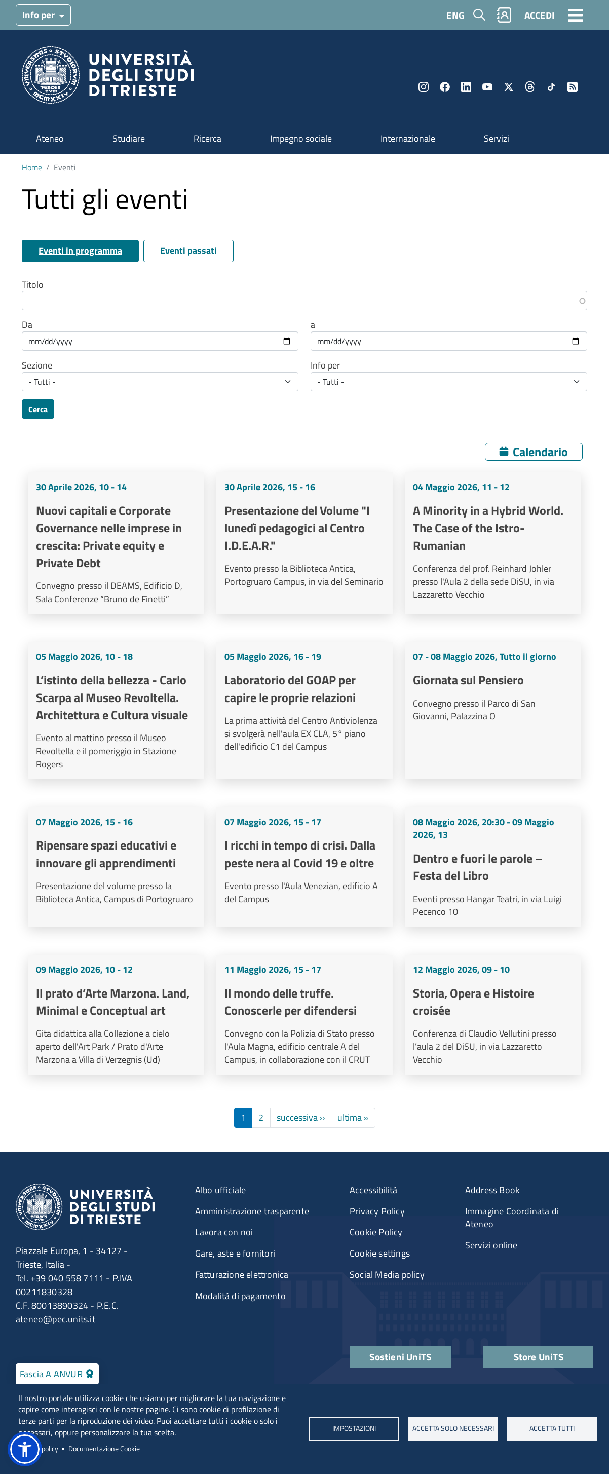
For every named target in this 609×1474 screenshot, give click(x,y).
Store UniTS (538, 1356)
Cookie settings (380, 1253)
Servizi (496, 138)
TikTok (551, 86)
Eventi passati (188, 250)
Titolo (33, 284)
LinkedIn (466, 86)
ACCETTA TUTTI (551, 1429)
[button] (25, 1449)
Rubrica (504, 15)
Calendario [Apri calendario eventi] (540, 451)
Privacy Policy (377, 1211)
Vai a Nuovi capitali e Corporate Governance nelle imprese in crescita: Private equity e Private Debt (116, 542)
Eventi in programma (80, 250)
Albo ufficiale (220, 1190)
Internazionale (407, 138)
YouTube (487, 86)
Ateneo (50, 138)
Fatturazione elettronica (242, 1274)
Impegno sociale (301, 138)
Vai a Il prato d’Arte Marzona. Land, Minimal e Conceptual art (116, 1015)
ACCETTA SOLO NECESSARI (452, 1429)
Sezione (37, 365)
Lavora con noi (224, 1232)
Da (27, 324)
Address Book (492, 1190)
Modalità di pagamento (240, 1296)
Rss (572, 86)
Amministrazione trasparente (252, 1211)
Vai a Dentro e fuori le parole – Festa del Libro (493, 867)
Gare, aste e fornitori (235, 1253)
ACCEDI (539, 15)
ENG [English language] (455, 15)
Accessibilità (374, 1190)
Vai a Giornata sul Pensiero (493, 710)
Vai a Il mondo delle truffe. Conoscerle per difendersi (304, 1015)
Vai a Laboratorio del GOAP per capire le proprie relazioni (304, 710)
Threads (530, 86)
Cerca (38, 409)
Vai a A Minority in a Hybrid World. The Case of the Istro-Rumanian (493, 542)
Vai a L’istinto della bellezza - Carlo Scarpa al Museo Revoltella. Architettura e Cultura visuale (116, 710)
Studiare (128, 138)
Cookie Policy (376, 1232)
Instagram (423, 86)
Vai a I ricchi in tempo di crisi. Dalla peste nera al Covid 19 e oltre (304, 867)
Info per (39, 14)
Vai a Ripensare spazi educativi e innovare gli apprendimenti (116, 867)
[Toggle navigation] (575, 14)
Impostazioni (354, 1429)
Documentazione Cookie (104, 1449)
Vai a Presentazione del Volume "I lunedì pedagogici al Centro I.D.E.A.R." (304, 542)
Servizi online (491, 1245)
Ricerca (207, 138)
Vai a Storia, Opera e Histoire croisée (493, 1015)
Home (32, 167)
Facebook (444, 86)
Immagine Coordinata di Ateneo (512, 1217)
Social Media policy (387, 1274)
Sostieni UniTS (400, 1356)
